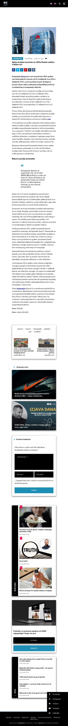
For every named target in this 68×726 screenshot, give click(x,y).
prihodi (47, 329)
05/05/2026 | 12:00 (24, 663)
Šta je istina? (23, 561)
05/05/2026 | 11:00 (24, 679)
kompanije (21, 288)
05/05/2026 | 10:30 (24, 688)
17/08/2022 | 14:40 (39, 58)
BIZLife (30, 58)
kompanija (37, 329)
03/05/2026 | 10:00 (24, 564)
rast (49, 119)
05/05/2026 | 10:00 (24, 695)
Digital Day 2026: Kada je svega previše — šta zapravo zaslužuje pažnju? (36, 669)
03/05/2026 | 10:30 (24, 534)
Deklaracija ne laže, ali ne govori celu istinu (33, 693)
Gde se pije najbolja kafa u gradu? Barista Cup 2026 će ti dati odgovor (35, 660)
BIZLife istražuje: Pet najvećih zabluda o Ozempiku (35, 591)
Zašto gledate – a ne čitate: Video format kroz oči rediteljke (35, 685)
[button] (57, 694)
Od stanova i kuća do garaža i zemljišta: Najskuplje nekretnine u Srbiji (35, 530)
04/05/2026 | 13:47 (24, 593)
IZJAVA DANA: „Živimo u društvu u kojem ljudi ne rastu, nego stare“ (32, 426)
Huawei (24, 76)
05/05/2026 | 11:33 (24, 672)
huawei (20, 329)
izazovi (28, 329)
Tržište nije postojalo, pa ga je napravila (32, 677)
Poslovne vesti (17, 58)
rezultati (37, 331)
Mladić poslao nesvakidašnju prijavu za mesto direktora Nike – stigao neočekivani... (32, 394)
